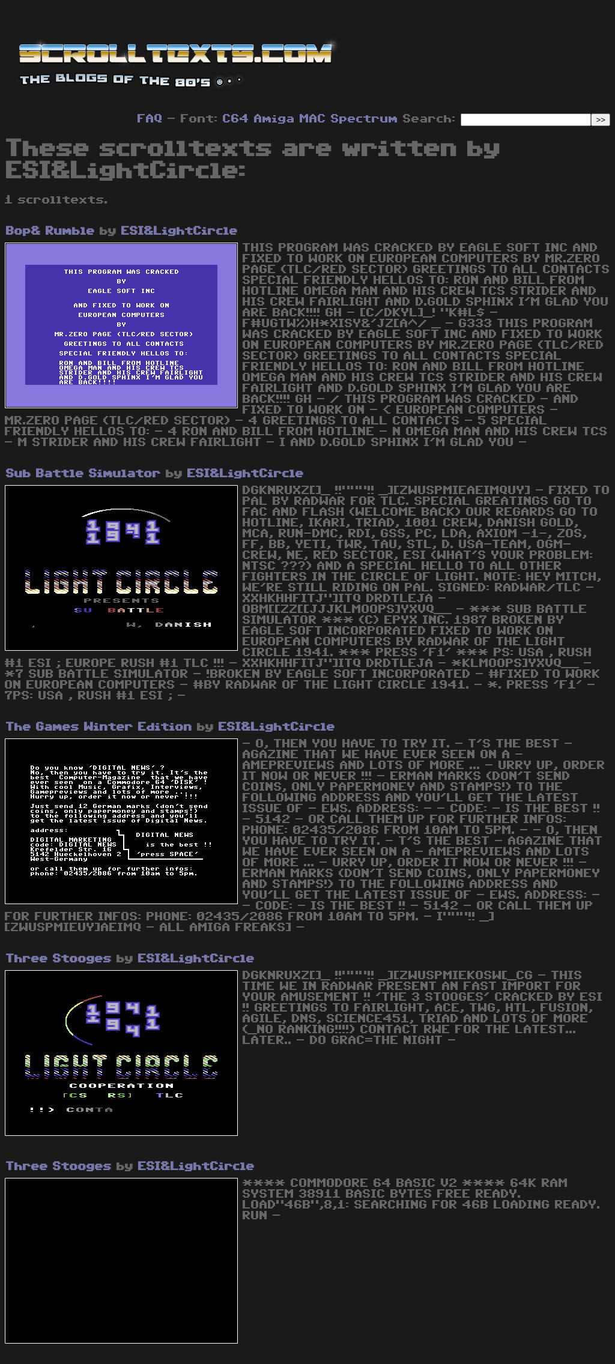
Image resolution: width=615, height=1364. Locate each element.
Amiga (274, 119)
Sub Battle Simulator (83, 473)
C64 (236, 119)
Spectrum (364, 119)
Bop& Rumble (50, 231)
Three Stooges (59, 959)
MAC (313, 119)
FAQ (150, 119)
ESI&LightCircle (179, 231)
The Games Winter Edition (99, 727)
